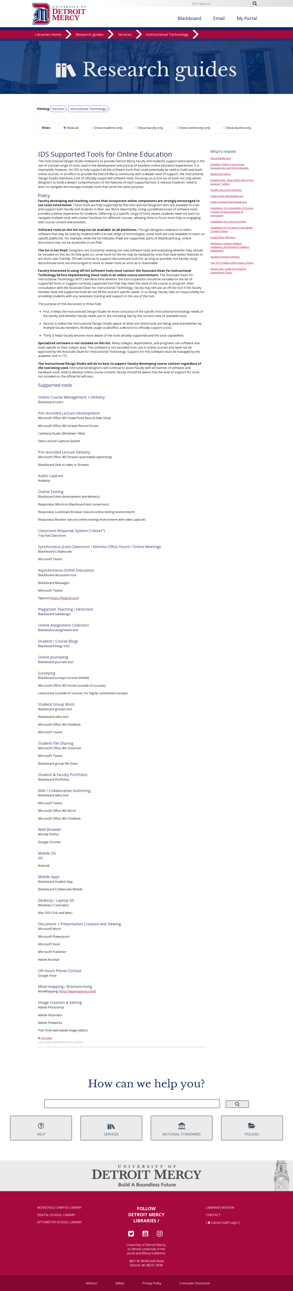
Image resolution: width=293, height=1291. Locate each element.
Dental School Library (56, 1215)
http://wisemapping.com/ (77, 991)
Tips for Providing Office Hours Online (232, 263)
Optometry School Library (59, 1222)
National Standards (181, 1129)
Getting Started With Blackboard (228, 202)
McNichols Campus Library (59, 1207)
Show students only (106, 127)
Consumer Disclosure (194, 1283)
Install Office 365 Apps (223, 237)
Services (125, 37)
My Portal (247, 18)
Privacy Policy (151, 1283)
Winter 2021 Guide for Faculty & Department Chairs (228, 270)
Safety (119, 1283)
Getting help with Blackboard (226, 196)
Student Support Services (225, 256)
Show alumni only (237, 127)
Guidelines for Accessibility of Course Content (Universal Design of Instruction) (231, 211)
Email (219, 18)
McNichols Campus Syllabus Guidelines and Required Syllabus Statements (229, 247)
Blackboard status (220, 174)
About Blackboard (220, 158)
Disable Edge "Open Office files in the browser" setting (231, 181)
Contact (213, 1215)
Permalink (46, 1038)
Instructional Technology (167, 37)
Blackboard (189, 18)
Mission (91, 1283)
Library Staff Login (224, 1222)
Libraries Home (48, 37)
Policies (252, 1129)
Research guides (90, 37)
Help (41, 1129)
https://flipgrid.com (64, 598)
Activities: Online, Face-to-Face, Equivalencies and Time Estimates (229, 166)
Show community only (193, 127)
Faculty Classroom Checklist (226, 190)
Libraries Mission (220, 1207)
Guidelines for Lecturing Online (228, 221)
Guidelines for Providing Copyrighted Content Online (231, 229)
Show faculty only (149, 127)
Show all (70, 127)
